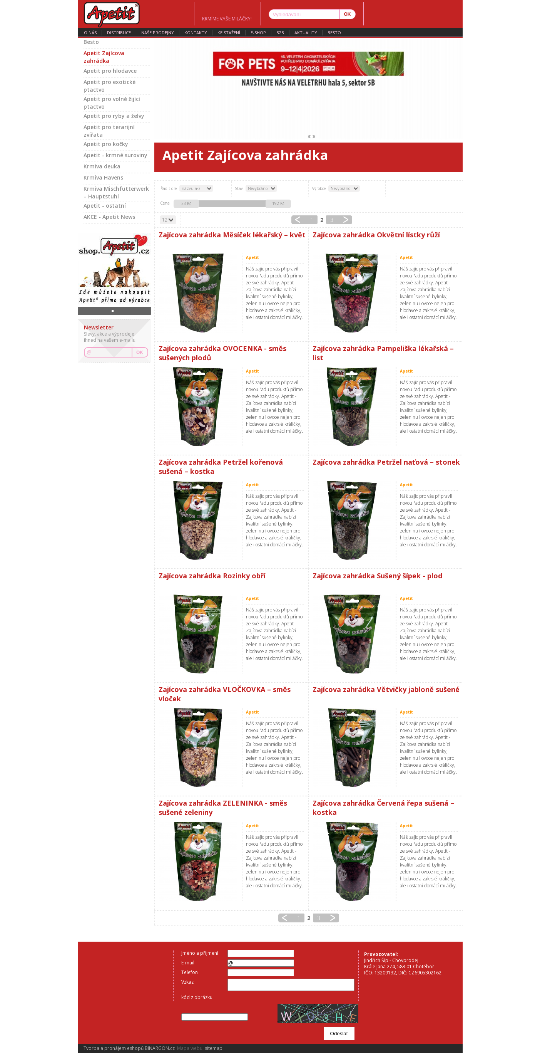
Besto (334, 32)
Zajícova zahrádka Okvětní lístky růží (376, 234)
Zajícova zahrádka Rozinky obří (212, 575)
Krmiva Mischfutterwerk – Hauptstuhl (116, 192)
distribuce (119, 32)
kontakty (195, 32)
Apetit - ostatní (105, 205)
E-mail (187, 962)
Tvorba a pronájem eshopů (114, 1048)
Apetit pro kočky (106, 144)
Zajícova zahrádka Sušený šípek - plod (377, 575)
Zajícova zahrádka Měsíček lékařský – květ (232, 234)
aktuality (305, 32)
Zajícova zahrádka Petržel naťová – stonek (386, 462)
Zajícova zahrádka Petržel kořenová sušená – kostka (221, 466)
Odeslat (339, 1033)
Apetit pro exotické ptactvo (109, 85)
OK (139, 352)
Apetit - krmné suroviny (115, 155)
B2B (280, 32)
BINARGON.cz (160, 1048)
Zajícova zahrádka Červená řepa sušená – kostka (383, 807)
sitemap (213, 1048)
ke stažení (228, 32)
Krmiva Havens (103, 177)
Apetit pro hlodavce (110, 70)
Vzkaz (187, 982)
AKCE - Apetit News (109, 216)
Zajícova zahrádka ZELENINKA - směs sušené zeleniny (223, 807)
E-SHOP (258, 32)
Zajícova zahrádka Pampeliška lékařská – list (383, 353)
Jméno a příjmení (199, 953)
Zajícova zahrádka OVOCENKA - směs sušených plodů (222, 353)
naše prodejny (157, 32)
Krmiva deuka (102, 166)
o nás (90, 32)
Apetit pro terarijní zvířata (109, 130)
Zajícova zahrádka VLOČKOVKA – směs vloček (225, 694)
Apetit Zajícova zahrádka (104, 56)
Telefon (189, 972)
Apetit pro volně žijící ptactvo (112, 102)
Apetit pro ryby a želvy (114, 115)
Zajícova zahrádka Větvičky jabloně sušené (386, 689)
